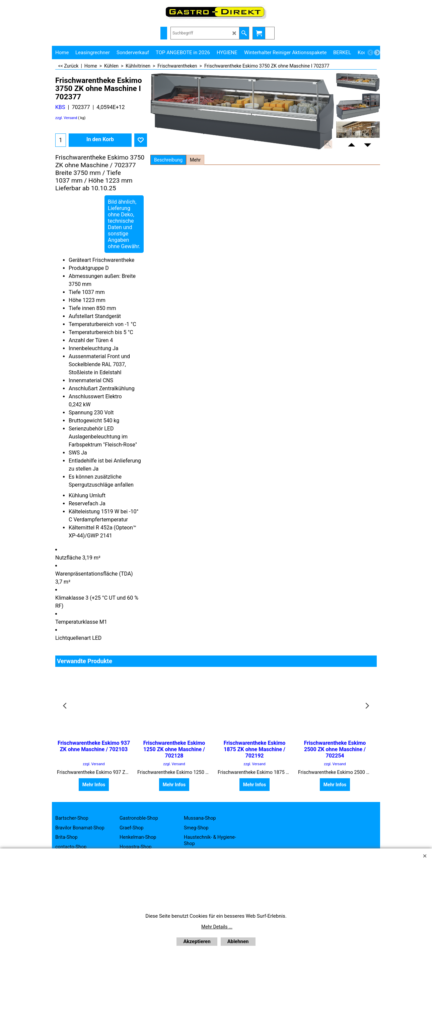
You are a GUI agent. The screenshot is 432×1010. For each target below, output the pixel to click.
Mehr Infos (93, 784)
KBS (60, 107)
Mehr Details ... (216, 926)
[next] (377, 52)
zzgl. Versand (66, 118)
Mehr (195, 160)
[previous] (370, 52)
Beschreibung (168, 160)
